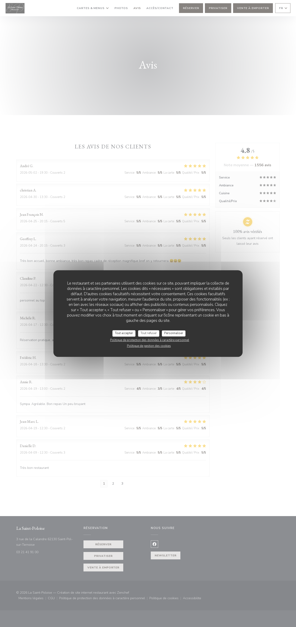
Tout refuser (149, 333)
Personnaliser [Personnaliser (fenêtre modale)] (173, 333)
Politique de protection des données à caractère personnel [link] (149, 340)
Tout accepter (124, 333)
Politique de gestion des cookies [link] (149, 346)
